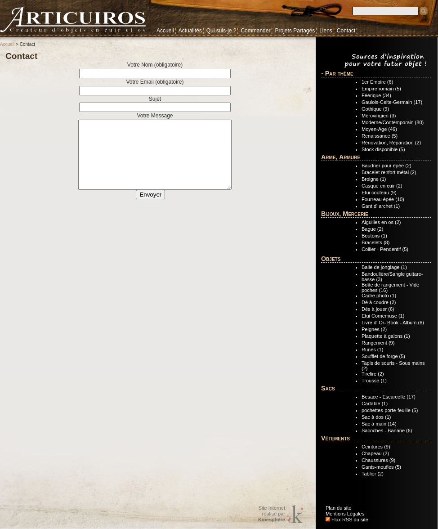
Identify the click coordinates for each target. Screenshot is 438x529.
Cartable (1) (375, 403)
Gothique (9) (375, 109)
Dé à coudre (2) (379, 302)
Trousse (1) (374, 380)
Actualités (190, 30)
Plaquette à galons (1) (386, 336)
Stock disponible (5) (383, 149)
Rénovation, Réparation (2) (391, 142)
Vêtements (335, 438)
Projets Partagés (295, 30)
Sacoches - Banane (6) (387, 430)
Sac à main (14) (379, 423)
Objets (330, 258)
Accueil (165, 30)
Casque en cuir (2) (382, 185)
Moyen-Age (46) (379, 129)
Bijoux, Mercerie (344, 213)
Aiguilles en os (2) (381, 222)
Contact (346, 30)
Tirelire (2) (373, 374)
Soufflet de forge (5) (383, 356)
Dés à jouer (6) (378, 309)
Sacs (328, 388)
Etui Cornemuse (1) (383, 315)
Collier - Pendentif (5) (385, 249)
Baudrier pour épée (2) (386, 165)
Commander (255, 30)
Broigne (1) (374, 179)
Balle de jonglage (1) (384, 267)
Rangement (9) (378, 342)
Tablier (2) (373, 473)
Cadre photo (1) (379, 295)
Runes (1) (372, 349)
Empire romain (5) (381, 88)
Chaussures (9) (378, 460)
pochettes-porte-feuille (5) (390, 410)
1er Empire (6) (377, 82)
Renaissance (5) (380, 136)
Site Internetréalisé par (271, 513)
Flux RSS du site (347, 519)
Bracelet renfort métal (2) (389, 172)
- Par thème (337, 73)
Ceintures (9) (376, 446)
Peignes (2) (374, 329)
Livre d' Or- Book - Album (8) (393, 322)
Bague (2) (372, 229)
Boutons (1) (374, 235)
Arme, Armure (340, 157)
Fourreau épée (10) (383, 199)
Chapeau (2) (375, 453)
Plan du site (338, 508)
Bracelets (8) (375, 242)
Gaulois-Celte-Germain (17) (392, 102)
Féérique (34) (376, 95)
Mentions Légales (345, 513)
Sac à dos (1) (376, 417)
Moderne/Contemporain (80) (393, 122)
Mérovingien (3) (379, 115)
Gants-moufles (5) (381, 467)
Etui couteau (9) (379, 192)
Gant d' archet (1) (381, 206)
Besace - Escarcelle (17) (389, 396)
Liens (325, 30)
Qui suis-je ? (221, 30)
